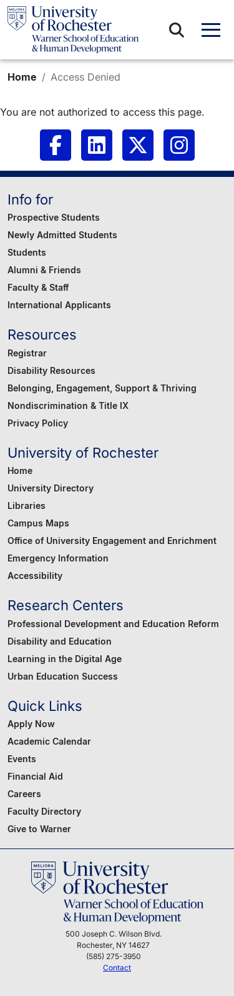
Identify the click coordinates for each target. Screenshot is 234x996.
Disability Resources (51, 370)
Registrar (27, 353)
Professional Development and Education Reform (113, 623)
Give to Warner (39, 828)
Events (21, 758)
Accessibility (34, 575)
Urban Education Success (62, 676)
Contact (117, 967)
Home (22, 77)
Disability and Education (59, 641)
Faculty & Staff (38, 287)
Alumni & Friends (44, 269)
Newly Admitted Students (62, 234)
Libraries (26, 505)
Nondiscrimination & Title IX (68, 405)
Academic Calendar (49, 741)
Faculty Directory (44, 811)
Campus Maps (38, 523)
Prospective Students (53, 217)
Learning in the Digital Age (64, 658)
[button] (176, 30)
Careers (24, 793)
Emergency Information (58, 558)
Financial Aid (35, 776)
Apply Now (31, 723)
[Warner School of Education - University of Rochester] (73, 29)
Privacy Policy (37, 423)
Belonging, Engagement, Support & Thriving (102, 388)
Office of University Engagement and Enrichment (112, 540)
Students (26, 252)
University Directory (50, 488)
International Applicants (59, 304)
